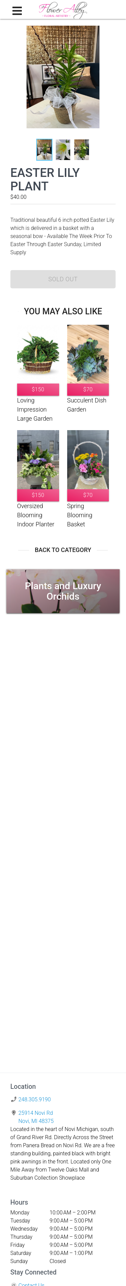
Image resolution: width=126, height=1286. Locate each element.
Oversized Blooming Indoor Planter (35, 515)
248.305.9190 (34, 1099)
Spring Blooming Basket (79, 515)
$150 (38, 389)
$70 (88, 389)
